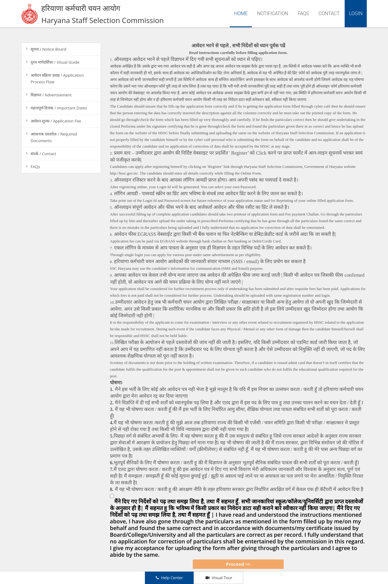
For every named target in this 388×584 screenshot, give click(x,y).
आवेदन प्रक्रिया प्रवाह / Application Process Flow (57, 78)
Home (243, 13)
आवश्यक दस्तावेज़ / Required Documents (54, 137)
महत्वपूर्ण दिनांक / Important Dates (59, 108)
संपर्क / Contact (43, 153)
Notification (272, 13)
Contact (329, 13)
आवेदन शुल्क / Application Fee (56, 121)
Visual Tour (219, 577)
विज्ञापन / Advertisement (51, 95)
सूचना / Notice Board (48, 49)
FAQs (303, 13)
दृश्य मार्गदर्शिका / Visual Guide (55, 62)
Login (356, 13)
